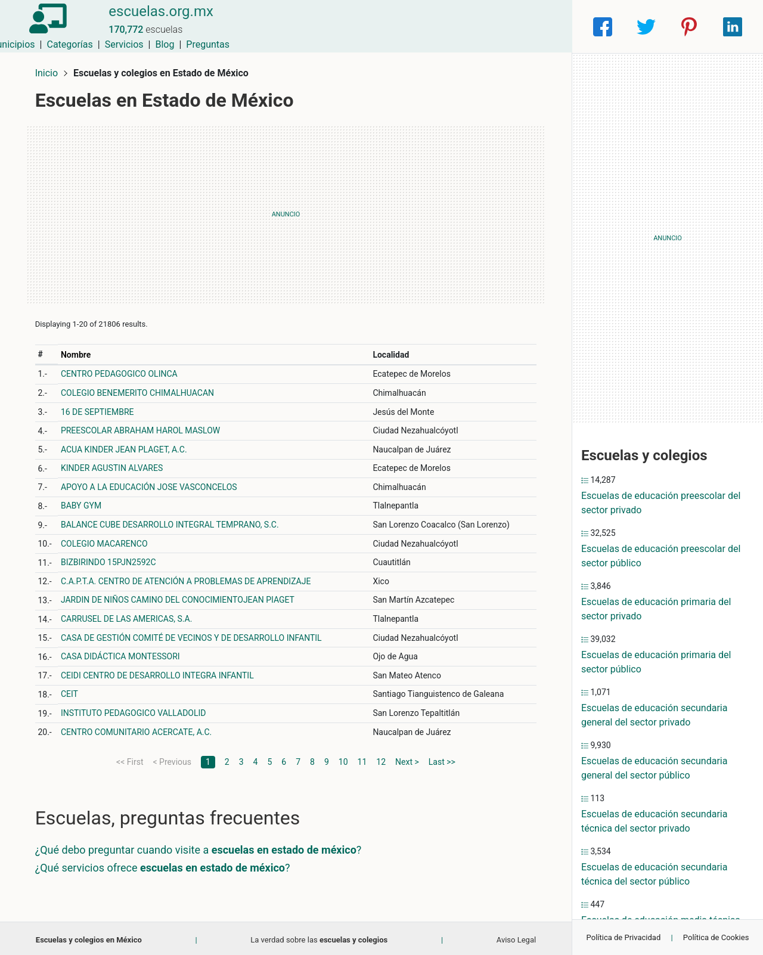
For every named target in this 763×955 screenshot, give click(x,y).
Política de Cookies (716, 937)
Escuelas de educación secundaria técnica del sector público (654, 874)
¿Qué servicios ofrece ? (165, 864)
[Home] (47, 26)
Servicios (457, 26)
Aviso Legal (516, 936)
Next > (407, 759)
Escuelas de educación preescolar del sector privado (660, 503)
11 (362, 759)
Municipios (345, 26)
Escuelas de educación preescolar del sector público (660, 556)
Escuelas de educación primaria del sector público (656, 662)
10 (343, 759)
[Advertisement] (286, 211)
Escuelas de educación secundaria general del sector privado (654, 715)
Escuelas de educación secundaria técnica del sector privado (654, 821)
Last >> (442, 759)
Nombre (78, 351)
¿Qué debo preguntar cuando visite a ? (201, 847)
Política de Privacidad (624, 937)
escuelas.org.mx (156, 19)
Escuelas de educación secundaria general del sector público (654, 768)
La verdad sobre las (318, 936)
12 (381, 759)
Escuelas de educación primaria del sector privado (656, 609)
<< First (129, 759)
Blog (497, 26)
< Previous (172, 759)
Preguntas (541, 26)
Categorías (403, 26)
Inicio (49, 70)
